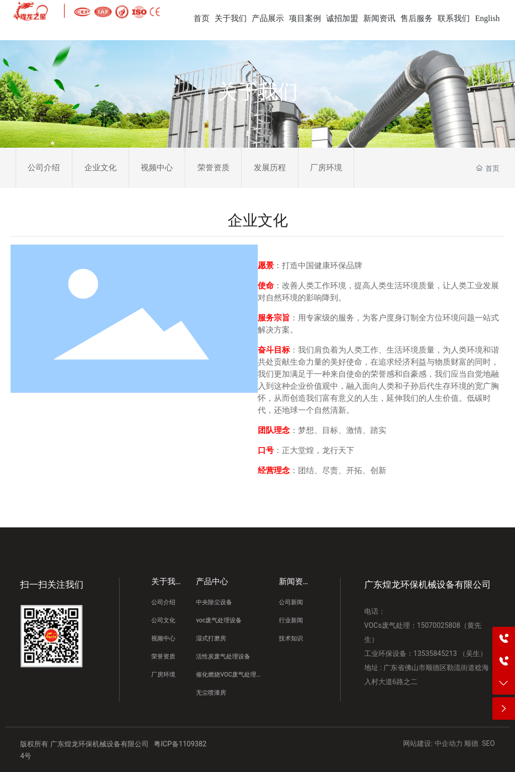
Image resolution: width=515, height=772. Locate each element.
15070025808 (439, 625)
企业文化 (100, 167)
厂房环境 (326, 167)
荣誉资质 (213, 167)
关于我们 (258, 91)
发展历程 (270, 167)
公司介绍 (44, 167)
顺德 (471, 743)
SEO (488, 743)
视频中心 (157, 167)
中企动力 (449, 743)
